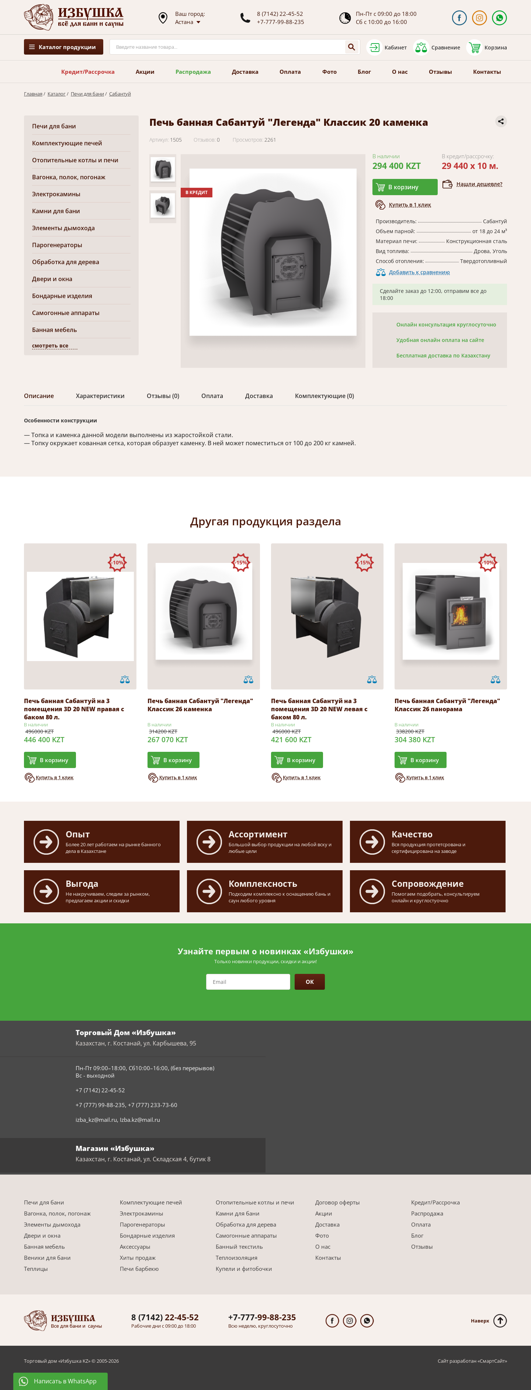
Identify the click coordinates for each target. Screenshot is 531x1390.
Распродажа (193, 71)
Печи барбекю (139, 1268)
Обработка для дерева (65, 262)
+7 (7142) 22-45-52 (100, 1090)
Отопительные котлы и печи (75, 160)
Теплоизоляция (236, 1257)
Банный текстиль (239, 1246)
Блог (364, 71)
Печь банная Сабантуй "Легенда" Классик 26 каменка (200, 705)
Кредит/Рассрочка (88, 71)
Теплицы (36, 1268)
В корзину (403, 187)
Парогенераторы (57, 245)
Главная (33, 93)
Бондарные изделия (62, 296)
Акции (145, 71)
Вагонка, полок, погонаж (68, 177)
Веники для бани (47, 1257)
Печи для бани (87, 93)
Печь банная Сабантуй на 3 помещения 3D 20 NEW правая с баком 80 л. (74, 709)
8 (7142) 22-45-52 (280, 13)
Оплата (290, 71)
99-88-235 (262, 1316)
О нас (400, 71)
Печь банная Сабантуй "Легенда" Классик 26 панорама (447, 705)
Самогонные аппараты (66, 313)
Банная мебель (54, 330)
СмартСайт (492, 1361)
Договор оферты (337, 1202)
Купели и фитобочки (244, 1268)
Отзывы (440, 71)
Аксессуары (135, 1246)
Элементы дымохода (63, 228)
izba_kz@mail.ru (96, 1119)
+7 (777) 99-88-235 (100, 1105)
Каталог (57, 93)
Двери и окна (52, 279)
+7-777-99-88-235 (280, 21)
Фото (329, 71)
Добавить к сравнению (419, 272)
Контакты (487, 71)
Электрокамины (56, 194)
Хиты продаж (138, 1257)
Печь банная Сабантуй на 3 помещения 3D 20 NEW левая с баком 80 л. (319, 709)
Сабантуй (120, 93)
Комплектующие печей (67, 143)
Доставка (245, 71)
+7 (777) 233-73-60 (152, 1105)
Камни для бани (56, 211)
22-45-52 (165, 1316)
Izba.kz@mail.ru (140, 1119)
